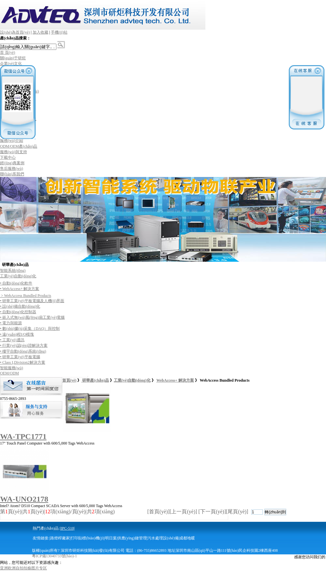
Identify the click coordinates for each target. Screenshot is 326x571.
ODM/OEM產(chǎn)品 (18, 146)
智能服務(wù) (11, 368)
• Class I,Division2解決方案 (22, 362)
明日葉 (111, 538)
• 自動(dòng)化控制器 (18, 312)
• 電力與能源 (11, 323)
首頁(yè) (69, 380)
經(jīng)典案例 (12, 163)
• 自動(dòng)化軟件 (16, 283)
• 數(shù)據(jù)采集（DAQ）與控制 (30, 328)
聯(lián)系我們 (12, 174)
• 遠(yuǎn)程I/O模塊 (17, 334)
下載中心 (8, 157)
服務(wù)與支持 (13, 152)
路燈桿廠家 (60, 538)
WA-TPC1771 (23, 436)
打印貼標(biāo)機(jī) (87, 538)
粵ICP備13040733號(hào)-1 (54, 556)
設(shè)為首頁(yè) (15, 32)
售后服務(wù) (11, 168)
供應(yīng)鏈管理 (131, 538)
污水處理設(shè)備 (163, 538)
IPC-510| (68, 528)
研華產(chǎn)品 (95, 380)
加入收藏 (40, 32)
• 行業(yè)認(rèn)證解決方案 (24, 345)
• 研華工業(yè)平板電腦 (20, 357)
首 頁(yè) (7, 52)
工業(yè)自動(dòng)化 (18, 276)
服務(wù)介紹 (11, 140)
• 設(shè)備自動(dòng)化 (20, 306)
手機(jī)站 (59, 32)
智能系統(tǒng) (12, 270)
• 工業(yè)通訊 (12, 340)
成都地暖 (187, 538)
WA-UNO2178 (24, 499)
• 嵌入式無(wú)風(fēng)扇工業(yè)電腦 (32, 317)
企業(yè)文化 (11, 63)
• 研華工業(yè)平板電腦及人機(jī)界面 (32, 301)
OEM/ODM (9, 373)
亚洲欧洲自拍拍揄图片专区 (23, 568)
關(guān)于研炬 (13, 58)
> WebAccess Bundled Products (25, 295)
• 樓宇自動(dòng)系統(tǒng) (23, 351)
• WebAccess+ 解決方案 (19, 288)
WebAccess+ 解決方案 (175, 380)
